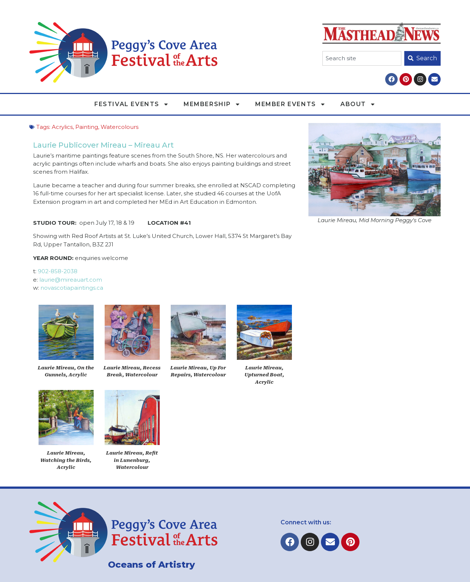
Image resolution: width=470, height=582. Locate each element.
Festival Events (131, 104)
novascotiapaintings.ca (71, 287)
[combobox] (361, 58)
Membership (212, 104)
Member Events (290, 104)
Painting (86, 126)
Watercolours (119, 126)
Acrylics (62, 126)
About (358, 104)
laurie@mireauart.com (70, 279)
